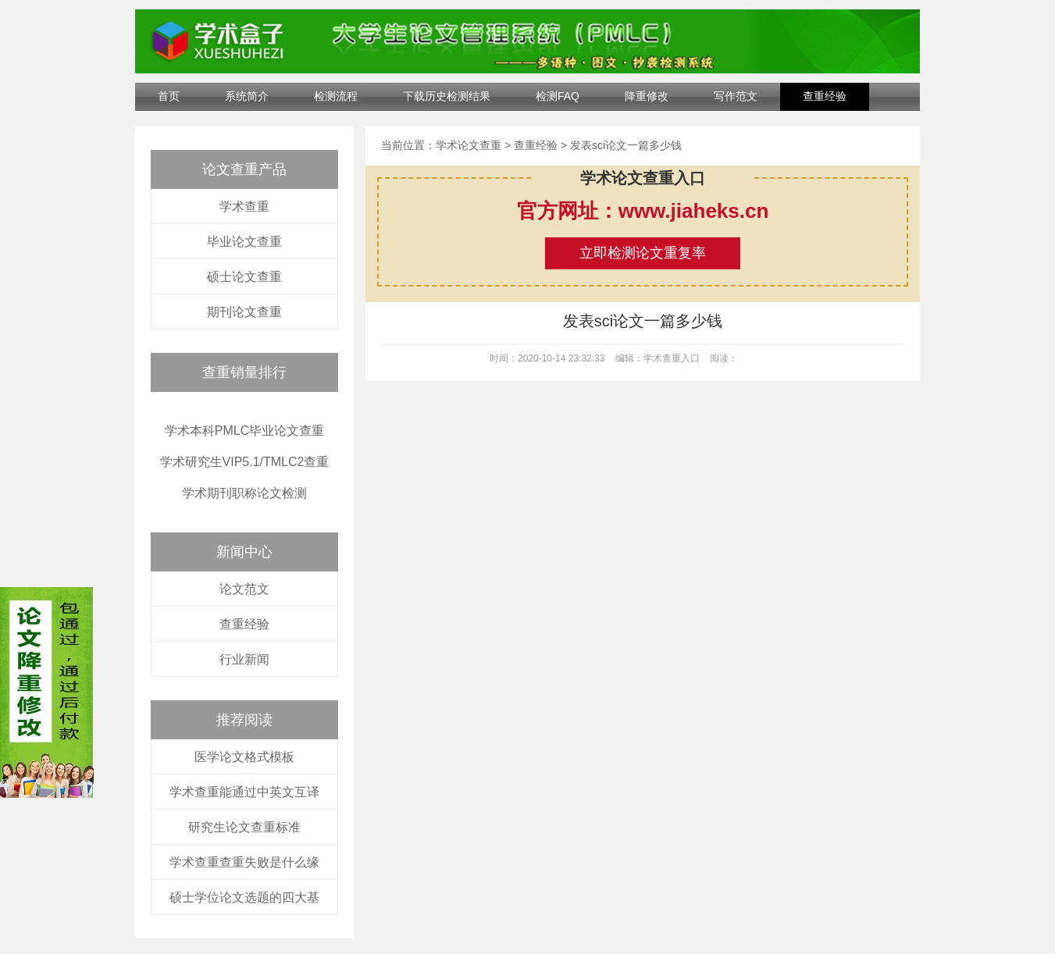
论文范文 (244, 589)
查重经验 (824, 96)
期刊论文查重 (244, 312)
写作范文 (735, 96)
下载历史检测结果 (446, 96)
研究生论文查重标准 (244, 827)
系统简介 (247, 96)
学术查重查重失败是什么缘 (244, 862)
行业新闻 (244, 659)
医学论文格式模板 (244, 757)
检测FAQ (557, 96)
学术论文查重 (468, 145)
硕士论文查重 (244, 276)
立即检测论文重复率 (642, 253)
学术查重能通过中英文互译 (244, 792)
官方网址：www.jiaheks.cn (643, 210)
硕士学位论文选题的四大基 (244, 897)
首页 (169, 96)
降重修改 (646, 96)
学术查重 (244, 206)
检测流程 (336, 96)
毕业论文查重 (244, 241)
